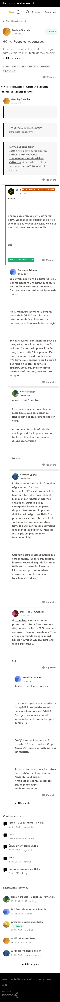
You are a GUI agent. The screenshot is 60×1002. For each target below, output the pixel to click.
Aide (4, 984)
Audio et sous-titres (23, 938)
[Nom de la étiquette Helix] (24, 66)
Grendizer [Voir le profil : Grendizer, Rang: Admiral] (23, 270)
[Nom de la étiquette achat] (6, 66)
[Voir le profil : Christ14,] (6, 941)
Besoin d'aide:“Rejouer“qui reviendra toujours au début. (33, 897)
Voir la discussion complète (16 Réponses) (24, 86)
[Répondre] (49, 77)
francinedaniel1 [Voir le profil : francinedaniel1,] (33, 955)
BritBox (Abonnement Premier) (29, 909)
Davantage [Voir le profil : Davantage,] (31, 901)
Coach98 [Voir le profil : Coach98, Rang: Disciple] (26, 861)
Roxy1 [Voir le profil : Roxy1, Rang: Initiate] (25, 873)
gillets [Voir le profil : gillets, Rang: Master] (23, 391)
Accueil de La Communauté (17, 979)
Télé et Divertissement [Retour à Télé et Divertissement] (14, 21)
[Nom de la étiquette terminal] (45, 66)
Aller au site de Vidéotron (16, 3)
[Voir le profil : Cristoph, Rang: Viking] (15, 476)
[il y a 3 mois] (14, 827)
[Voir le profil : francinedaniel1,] (6, 953)
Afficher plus (11, 58)
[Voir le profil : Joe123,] (6, 912)
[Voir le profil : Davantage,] (6, 899)
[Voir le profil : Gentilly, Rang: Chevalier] (7, 32)
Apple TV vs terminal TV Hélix (26, 822)
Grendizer (21, 620)
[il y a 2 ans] (14, 861)
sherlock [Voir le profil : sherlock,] (29, 930)
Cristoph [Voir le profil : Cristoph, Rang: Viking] (24, 474)
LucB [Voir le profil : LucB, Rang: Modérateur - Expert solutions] (18, 189)
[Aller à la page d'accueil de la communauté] (12, 12)
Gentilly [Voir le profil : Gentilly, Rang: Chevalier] (16, 29)
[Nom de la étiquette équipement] (9, 71)
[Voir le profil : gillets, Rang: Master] (15, 393)
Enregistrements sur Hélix (24, 869)
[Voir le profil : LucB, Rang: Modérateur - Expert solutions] (11, 191)
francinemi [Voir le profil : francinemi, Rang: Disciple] (28, 838)
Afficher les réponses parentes (17, 91)
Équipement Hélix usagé (23, 845)
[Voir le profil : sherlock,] (6, 924)
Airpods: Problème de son (26, 950)
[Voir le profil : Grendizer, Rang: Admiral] (13, 272)
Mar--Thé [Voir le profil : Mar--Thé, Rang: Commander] (25, 611)
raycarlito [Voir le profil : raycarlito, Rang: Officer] (28, 826)
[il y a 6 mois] (14, 873)
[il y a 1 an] (14, 838)
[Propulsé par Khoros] (30, 994)
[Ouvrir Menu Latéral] (4, 12)
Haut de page (44, 979)
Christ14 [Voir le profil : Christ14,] (29, 942)
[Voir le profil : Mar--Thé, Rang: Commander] (15, 613)
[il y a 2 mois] (17, 913)
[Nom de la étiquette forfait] (15, 66)
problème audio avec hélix (27, 922)
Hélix (11, 834)
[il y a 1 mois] (17, 901)
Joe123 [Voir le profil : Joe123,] (28, 913)
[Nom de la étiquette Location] (33, 66)
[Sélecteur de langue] (20, 12)
